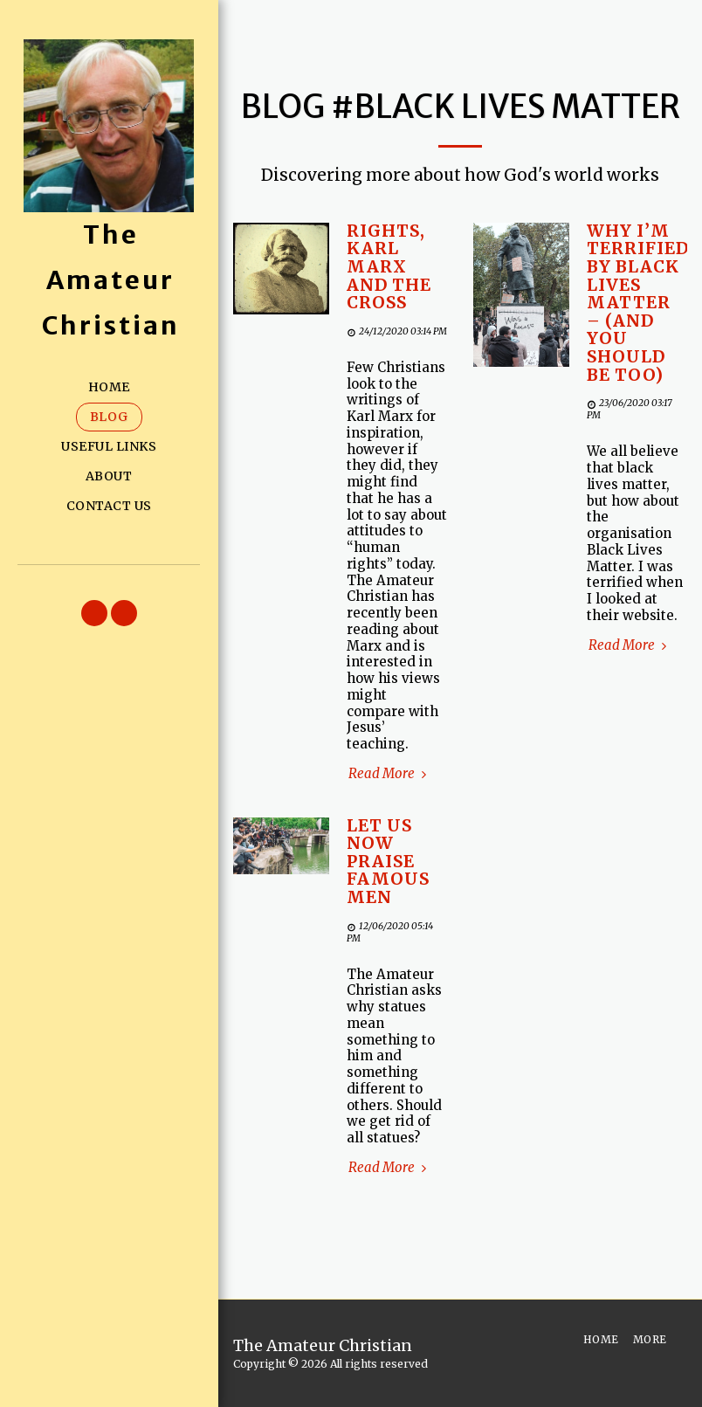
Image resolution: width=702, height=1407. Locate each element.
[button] (94, 613)
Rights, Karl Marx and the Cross (389, 267)
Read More (389, 774)
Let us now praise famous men (388, 862)
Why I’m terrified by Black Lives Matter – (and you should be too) (638, 303)
